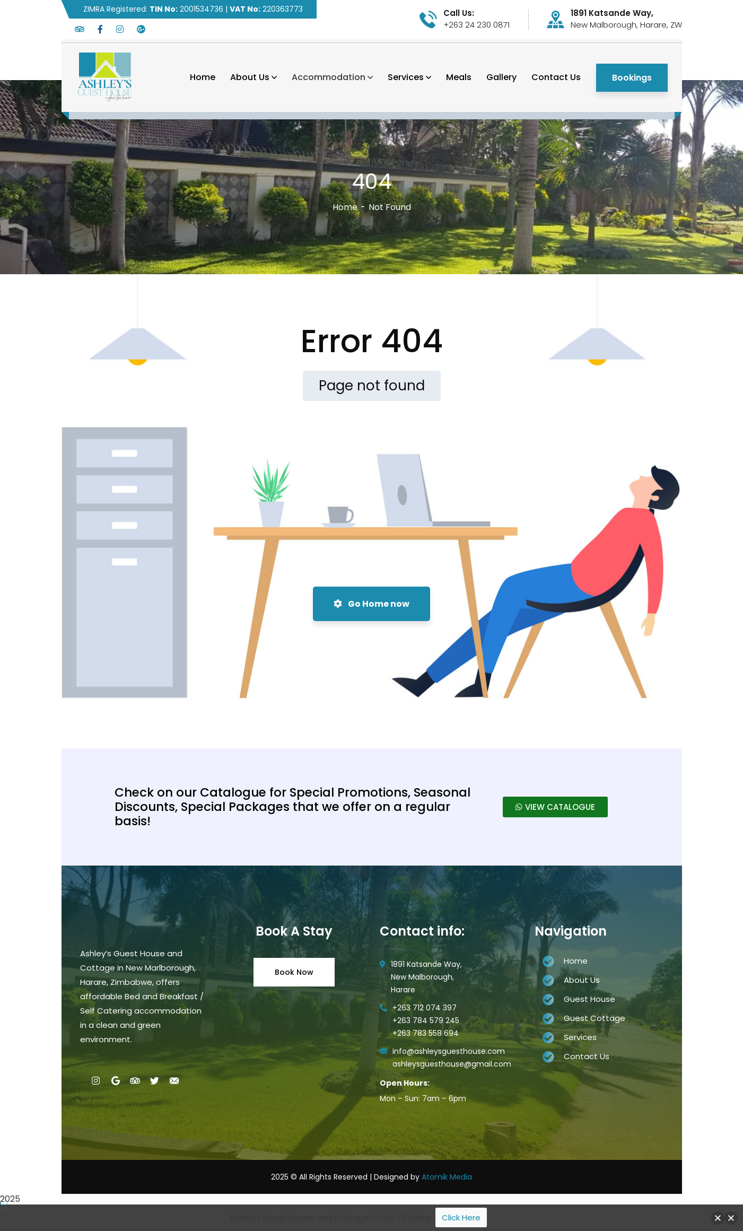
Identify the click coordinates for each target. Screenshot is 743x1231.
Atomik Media (447, 1177)
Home (345, 207)
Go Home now (371, 604)
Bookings (632, 78)
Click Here (461, 1217)
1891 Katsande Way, (612, 13)
